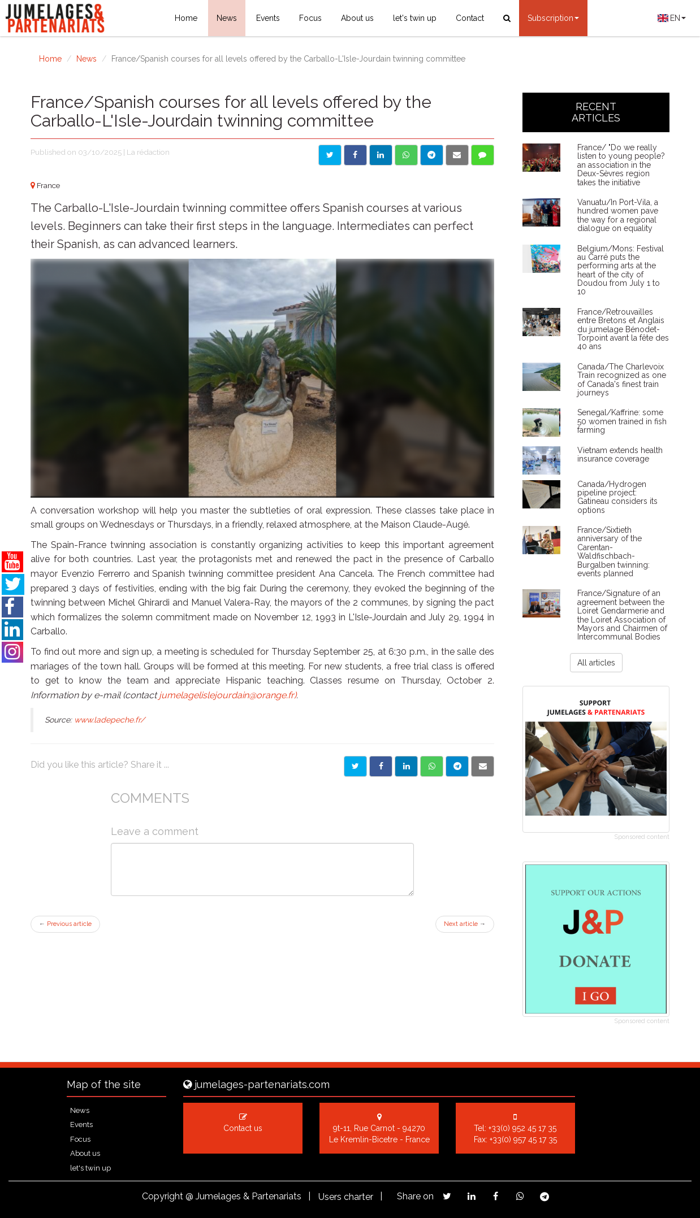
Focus (310, 18)
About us (357, 18)
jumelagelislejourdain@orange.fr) (227, 695)
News (227, 18)
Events (268, 18)
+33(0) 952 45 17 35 (522, 1128)
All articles (596, 662)
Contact (470, 18)
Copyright (162, 1196)
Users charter (345, 1196)
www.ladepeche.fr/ (109, 719)
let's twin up (415, 18)
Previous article (65, 924)
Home (186, 18)
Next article (465, 924)
